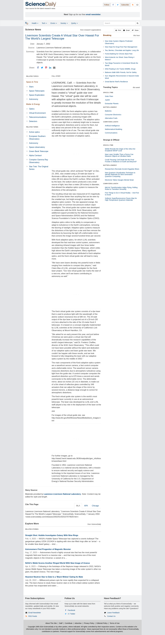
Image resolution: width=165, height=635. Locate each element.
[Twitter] (42, 67)
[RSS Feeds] (132, 5)
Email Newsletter (34, 613)
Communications (111, 133)
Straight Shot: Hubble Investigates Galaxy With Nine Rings (51, 535)
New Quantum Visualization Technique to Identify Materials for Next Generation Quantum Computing (120, 174)
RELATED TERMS (32, 127)
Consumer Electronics (113, 115)
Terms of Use (114, 623)
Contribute (68, 623)
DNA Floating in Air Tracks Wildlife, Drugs (120, 69)
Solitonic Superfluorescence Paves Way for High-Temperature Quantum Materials (121, 199)
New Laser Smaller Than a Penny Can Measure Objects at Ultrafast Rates (119, 155)
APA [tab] (86, 506)
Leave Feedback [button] (113, 613)
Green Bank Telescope (38, 151)
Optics (31, 109)
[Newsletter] (137, 5)
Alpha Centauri (35, 155)
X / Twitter (71, 614)
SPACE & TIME (108, 92)
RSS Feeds (32, 616)
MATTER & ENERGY (110, 107)
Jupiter (107, 100)
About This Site (51, 623)
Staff (60, 623)
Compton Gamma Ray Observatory (38, 161)
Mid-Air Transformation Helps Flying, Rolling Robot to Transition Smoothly (121, 188)
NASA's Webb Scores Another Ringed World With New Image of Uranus (57, 563)
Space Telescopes (37, 91)
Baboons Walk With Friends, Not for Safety (121, 72)
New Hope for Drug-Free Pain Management (121, 47)
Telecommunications (37, 117)
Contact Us (111, 616)
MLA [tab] (78, 506)
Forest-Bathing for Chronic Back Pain (118, 54)
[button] (118, 30)
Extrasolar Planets (112, 103)
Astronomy (33, 99)
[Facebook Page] (113, 5)
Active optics (34, 132)
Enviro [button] (54, 23)
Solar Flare (109, 96)
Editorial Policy (101, 623)
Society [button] (64, 23)
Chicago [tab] (95, 506)
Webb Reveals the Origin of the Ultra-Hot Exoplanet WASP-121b (120, 150)
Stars (31, 87)
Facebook (71, 610)
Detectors (33, 121)
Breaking (107, 35)
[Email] (54, 67)
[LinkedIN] (50, 67)
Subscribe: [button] (125, 5)
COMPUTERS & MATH (110, 122)
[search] (137, 23)
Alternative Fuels (111, 118)
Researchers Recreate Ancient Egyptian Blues (122, 169)
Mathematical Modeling (113, 129)
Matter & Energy (33, 104)
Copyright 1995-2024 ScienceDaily (41, 627)
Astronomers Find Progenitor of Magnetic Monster (48, 549)
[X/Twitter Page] (117, 5)
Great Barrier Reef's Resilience (116, 82)
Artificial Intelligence (112, 126)
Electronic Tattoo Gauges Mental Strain (119, 180)
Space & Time (32, 82)
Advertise (78, 623)
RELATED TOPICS (32, 76)
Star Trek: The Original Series (38, 168)
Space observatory (37, 147)
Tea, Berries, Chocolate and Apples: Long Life (122, 50)
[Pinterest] (46, 67)
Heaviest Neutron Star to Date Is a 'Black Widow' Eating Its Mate (54, 577)
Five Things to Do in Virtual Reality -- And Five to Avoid (122, 194)
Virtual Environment (37, 113)
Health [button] (35, 23)
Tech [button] (44, 23)
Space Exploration (37, 95)
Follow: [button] (106, 5)
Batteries (108, 111)
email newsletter (93, 14)
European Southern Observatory (37, 137)
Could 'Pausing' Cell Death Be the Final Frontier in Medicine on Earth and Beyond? (121, 160)
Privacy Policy (89, 623)
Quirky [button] (74, 23)
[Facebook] (38, 67)
